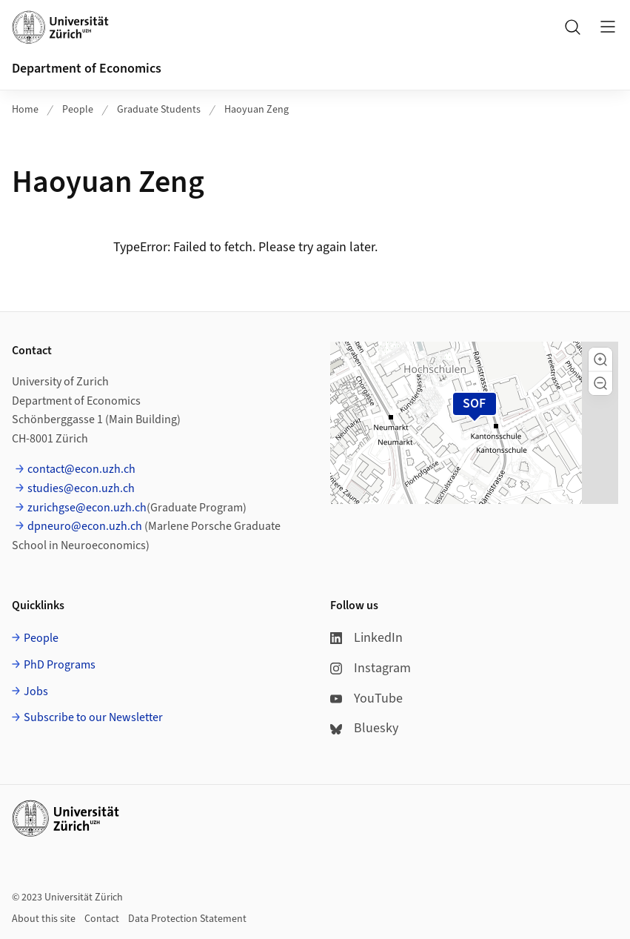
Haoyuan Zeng (256, 109)
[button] (600, 359)
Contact (101, 919)
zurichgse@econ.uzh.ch (87, 508)
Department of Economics (86, 68)
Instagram (370, 668)
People (77, 109)
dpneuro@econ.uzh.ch (84, 526)
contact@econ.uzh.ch (81, 469)
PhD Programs (59, 665)
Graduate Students (159, 109)
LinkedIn (366, 637)
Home (25, 109)
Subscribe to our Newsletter (93, 717)
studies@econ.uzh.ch (81, 488)
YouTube (366, 698)
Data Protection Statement (187, 919)
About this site (44, 919)
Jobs (36, 691)
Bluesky (364, 728)
